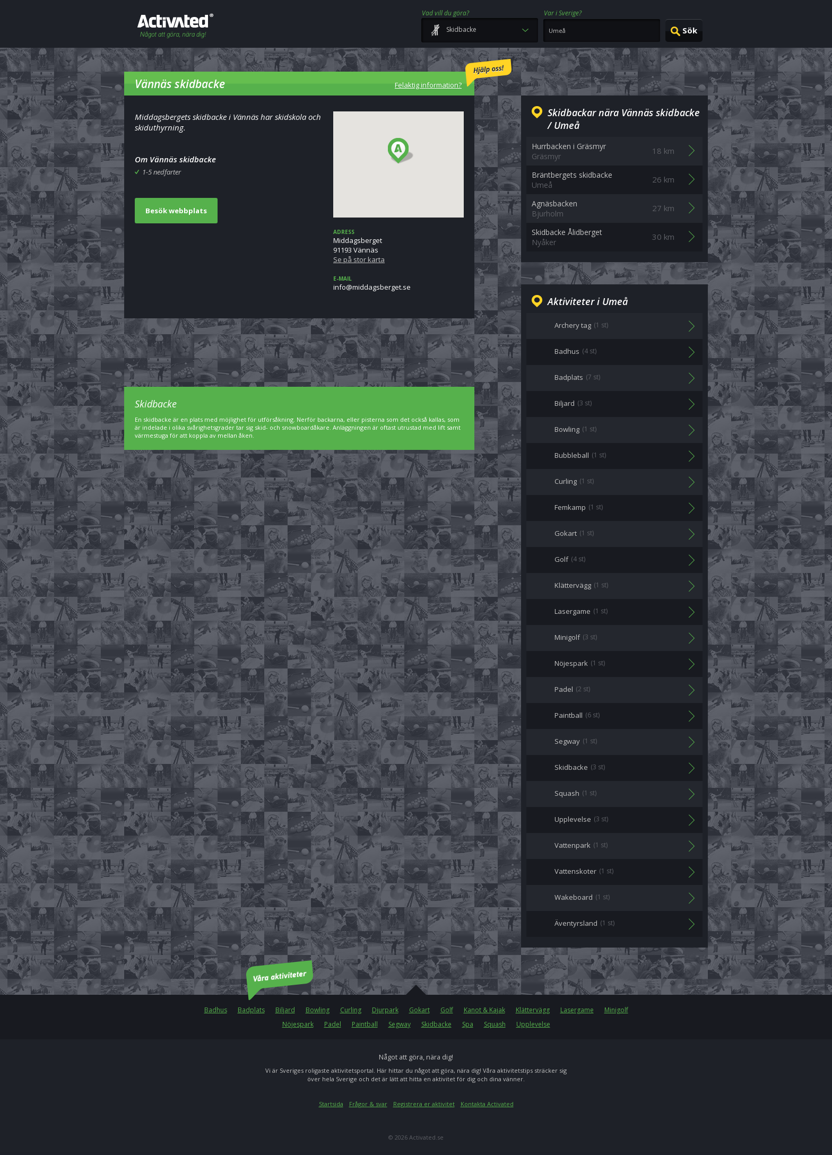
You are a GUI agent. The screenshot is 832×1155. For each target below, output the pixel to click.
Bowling (318, 1009)
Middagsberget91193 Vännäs (398, 246)
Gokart (419, 1009)
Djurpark (385, 1009)
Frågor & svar (368, 1104)
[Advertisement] (299, 345)
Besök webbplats (176, 210)
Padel (332, 1024)
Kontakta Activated (487, 1104)
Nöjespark (298, 1024)
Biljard (285, 1009)
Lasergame (577, 1009)
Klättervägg (533, 1009)
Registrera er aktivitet (424, 1104)
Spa (467, 1024)
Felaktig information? (453, 74)
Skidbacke (436, 1024)
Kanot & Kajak (484, 1009)
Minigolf (616, 1009)
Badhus (215, 1009)
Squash (495, 1024)
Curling (350, 1009)
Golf (446, 1009)
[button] (401, 151)
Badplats (251, 1009)
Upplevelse (533, 1024)
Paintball (365, 1024)
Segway (399, 1024)
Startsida (331, 1104)
